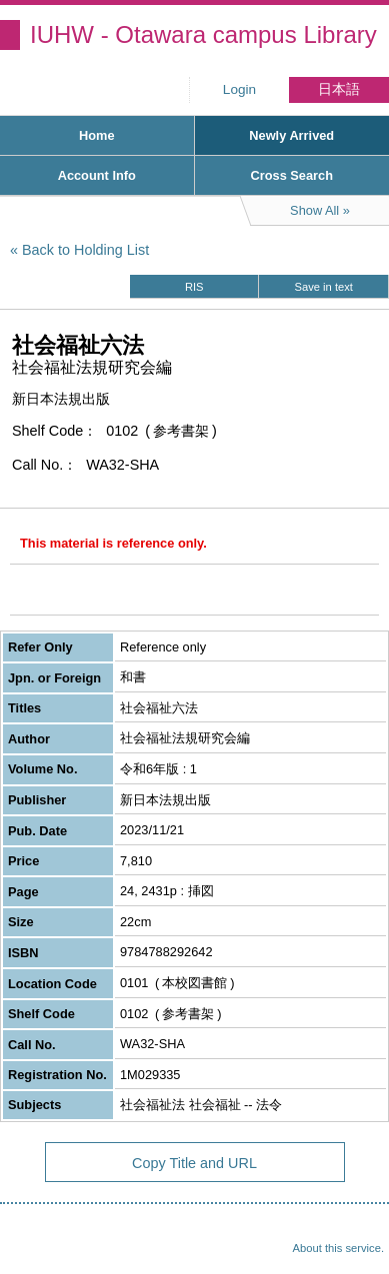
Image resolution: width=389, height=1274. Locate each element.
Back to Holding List (85, 250)
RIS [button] (194, 287)
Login (239, 89)
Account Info (97, 175)
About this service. (338, 1248)
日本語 (339, 89)
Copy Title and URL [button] (194, 1163)
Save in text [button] (324, 287)
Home (97, 135)
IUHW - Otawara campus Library (203, 34)
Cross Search (291, 175)
